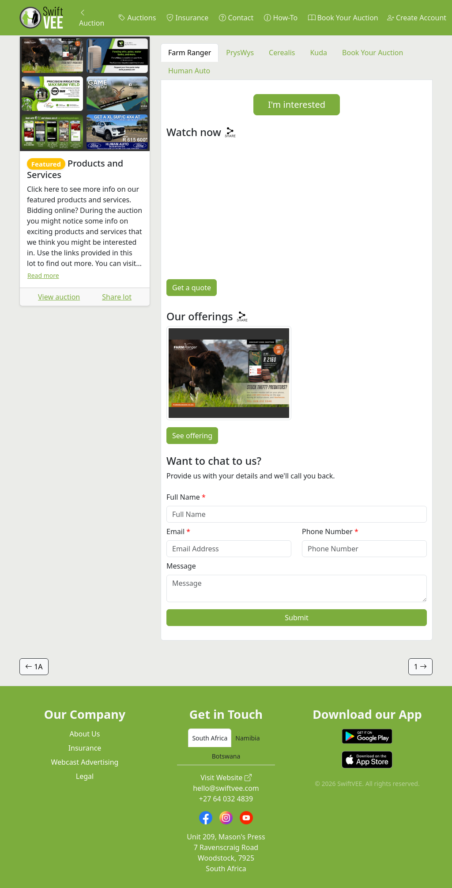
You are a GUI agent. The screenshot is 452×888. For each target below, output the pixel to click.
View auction (59, 297)
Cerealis (282, 52)
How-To (281, 18)
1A (34, 667)
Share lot (117, 297)
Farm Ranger (189, 52)
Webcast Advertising (85, 762)
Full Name (183, 497)
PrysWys (240, 52)
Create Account (416, 18)
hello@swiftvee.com (226, 788)
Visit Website (226, 777)
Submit (296, 617)
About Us (85, 734)
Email (175, 531)
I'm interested (296, 104)
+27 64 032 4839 (226, 799)
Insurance (187, 18)
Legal (85, 776)
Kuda (318, 52)
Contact (236, 18)
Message (181, 566)
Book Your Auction (343, 18)
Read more (43, 275)
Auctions (137, 18)
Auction (91, 18)
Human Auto (189, 71)
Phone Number (327, 531)
